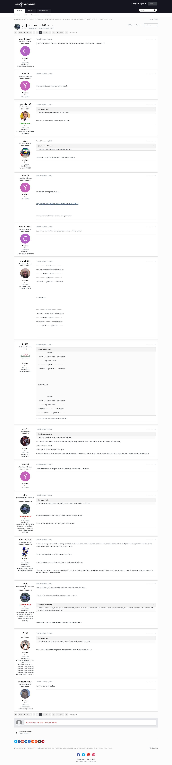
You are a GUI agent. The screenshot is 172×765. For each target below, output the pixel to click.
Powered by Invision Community (86, 762)
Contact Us (91, 759)
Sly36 (25, 633)
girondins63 (25, 104)
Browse (19, 11)
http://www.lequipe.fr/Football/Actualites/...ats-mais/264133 (57, 204)
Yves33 (25, 73)
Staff (25, 15)
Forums (17, 15)
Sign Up (152, 3)
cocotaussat (25, 39)
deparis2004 (25, 539)
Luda (25, 141)
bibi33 (25, 344)
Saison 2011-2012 (48, 28)
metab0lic (25, 261)
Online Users (35, 15)
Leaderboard (47, 15)
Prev (20, 32)
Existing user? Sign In (138, 4)
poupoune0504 (25, 681)
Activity (30, 11)
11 (57, 33)
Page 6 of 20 (74, 33)
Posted (44, 39)
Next (61, 32)
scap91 (25, 429)
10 (53, 33)
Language (81, 759)
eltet (25, 28)
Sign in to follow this (136, 25)
